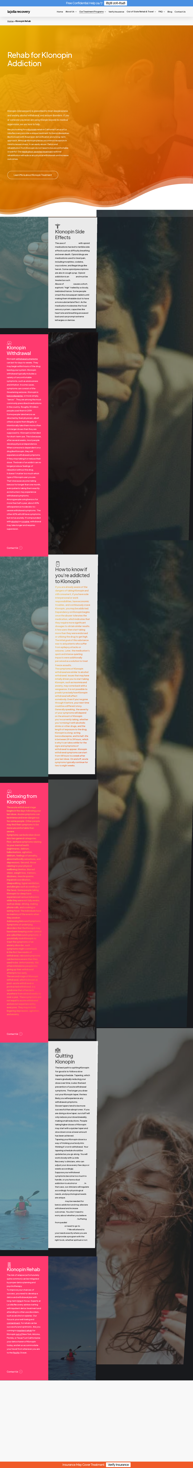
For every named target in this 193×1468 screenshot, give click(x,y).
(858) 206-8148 (115, 3)
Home (10, 21)
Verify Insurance (118, 1465)
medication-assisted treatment (37, 151)
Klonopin (32, 129)
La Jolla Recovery (18, 11)
